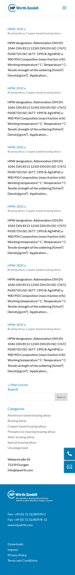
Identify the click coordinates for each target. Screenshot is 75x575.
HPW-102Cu (17, 29)
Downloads (15, 544)
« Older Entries (18, 385)
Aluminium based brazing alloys (29, 415)
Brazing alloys (16, 33)
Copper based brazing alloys (43, 33)
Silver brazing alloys (21, 437)
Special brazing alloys (22, 442)
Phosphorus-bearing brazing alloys (31, 431)
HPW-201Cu (17, 88)
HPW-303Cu (17, 265)
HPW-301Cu (17, 206)
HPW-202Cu (17, 147)
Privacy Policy (17, 555)
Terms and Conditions (23, 560)
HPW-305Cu (17, 324)
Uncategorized (18, 448)
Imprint (13, 549)
